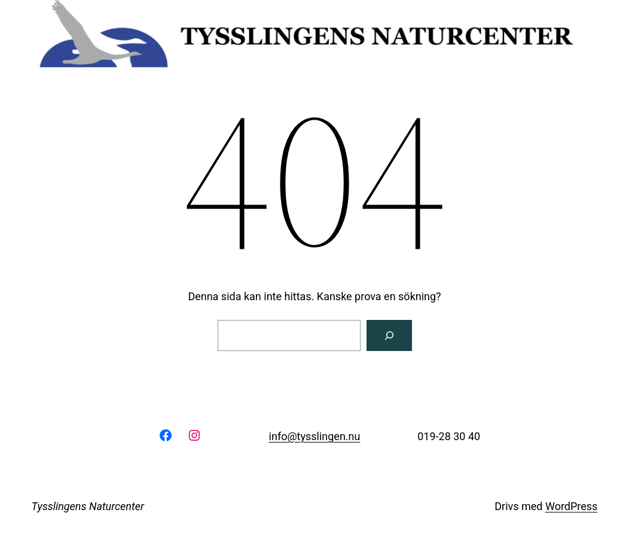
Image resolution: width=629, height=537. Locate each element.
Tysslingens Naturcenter (88, 506)
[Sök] (389, 335)
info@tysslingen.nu (315, 436)
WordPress (571, 506)
